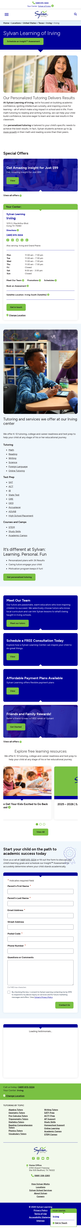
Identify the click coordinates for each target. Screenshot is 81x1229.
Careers (40, 1196)
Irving (49, 23)
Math (11, 449)
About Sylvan (40, 1193)
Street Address (16, 921)
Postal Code (15, 934)
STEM (12, 527)
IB (10, 490)
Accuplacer (15, 507)
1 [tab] (37, 824)
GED (11, 503)
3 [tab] (44, 824)
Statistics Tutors (16, 1122)
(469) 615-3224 (14, 235)
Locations (16, 23)
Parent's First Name (19, 886)
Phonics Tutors (16, 1130)
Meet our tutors (17, 623)
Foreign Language (18, 466)
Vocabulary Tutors (17, 1134)
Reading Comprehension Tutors (20, 1126)
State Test (14, 494)
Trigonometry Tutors (18, 1119)
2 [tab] (40, 824)
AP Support (49, 1119)
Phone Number (17, 946)
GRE (11, 498)
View (12, 180)
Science (13, 462)
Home (6, 23)
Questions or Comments (21, 957)
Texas (41, 23)
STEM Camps (50, 1134)
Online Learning (52, 1128)
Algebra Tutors (16, 1109)
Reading (13, 454)
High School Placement (21, 515)
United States (29, 23)
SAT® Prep (49, 1112)
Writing (12, 458)
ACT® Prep (49, 1116)
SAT (11, 482)
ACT (11, 486)
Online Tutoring (17, 470)
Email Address (16, 910)
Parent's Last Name (19, 898)
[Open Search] (75, 14)
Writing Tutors (51, 1109)
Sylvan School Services (40, 1190)
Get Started (16, 727)
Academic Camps (18, 535)
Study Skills (15, 531)
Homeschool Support (54, 1125)
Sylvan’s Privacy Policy (43, 997)
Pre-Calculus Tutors (18, 1116)
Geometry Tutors (17, 1112)
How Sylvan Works (40, 1184)
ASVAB (12, 511)
